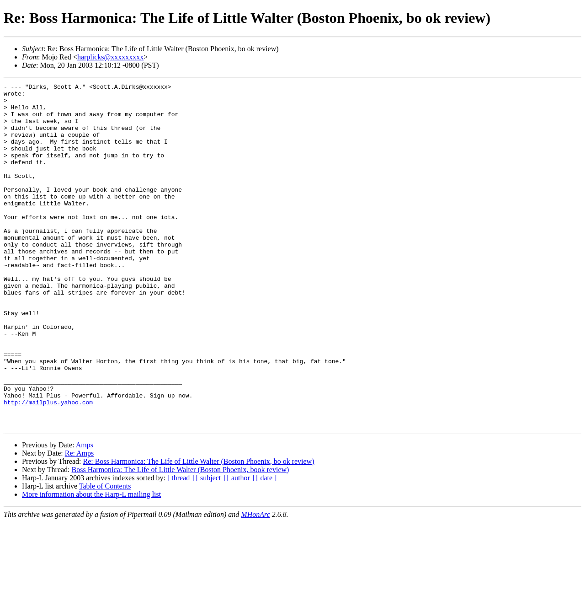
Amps (84, 513)
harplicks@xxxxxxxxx (110, 57)
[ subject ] (210, 546)
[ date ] (266, 546)
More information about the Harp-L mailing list (91, 563)
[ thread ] (180, 546)
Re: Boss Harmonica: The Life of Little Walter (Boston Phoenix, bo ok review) (198, 530)
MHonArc (255, 583)
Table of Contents (105, 555)
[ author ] (241, 546)
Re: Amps (79, 522)
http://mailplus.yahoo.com (48, 466)
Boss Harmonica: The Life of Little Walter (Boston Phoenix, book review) (180, 538)
